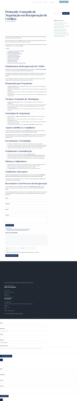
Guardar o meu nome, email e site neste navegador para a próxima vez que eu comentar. (22, 252)
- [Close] (1, 359)
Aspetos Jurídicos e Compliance (14, 56)
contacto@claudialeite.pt (9, 310)
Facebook (7, 285)
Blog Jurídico (6, 293)
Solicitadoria (8, 228)
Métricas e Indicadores (12, 60)
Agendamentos (52, 2)
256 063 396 (6, 307)
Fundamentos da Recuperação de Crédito (16, 51)
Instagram (11, 285)
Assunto (7, 215)
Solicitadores (34, 2)
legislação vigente (29, 130)
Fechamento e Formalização (13, 59)
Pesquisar (65, 13)
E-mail (7, 209)
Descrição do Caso (4, 345)
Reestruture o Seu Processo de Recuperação (17, 63)
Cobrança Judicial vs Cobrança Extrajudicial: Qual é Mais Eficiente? (18, 229)
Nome (7, 198)
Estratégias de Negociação (13, 55)
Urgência (2, 340)
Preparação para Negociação (13, 52)
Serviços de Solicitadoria (9, 292)
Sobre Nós (46, 2)
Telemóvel (7, 203)
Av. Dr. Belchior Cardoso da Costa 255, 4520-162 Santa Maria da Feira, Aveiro (18, 303)
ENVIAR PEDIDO (9, 225)
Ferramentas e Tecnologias (13, 57)
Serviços (40, 2)
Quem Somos (6, 290)
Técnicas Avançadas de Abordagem (15, 53)
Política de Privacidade (8, 297)
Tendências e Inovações (12, 61)
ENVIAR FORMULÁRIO (6, 356)
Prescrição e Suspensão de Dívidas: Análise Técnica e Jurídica (17, 230)
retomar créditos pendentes (22, 69)
